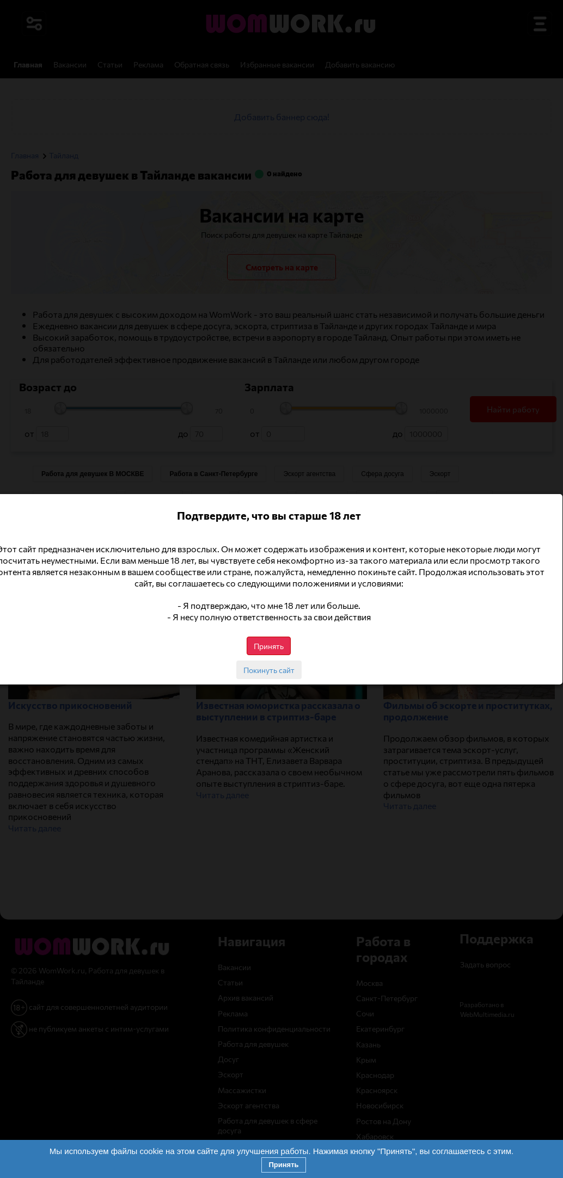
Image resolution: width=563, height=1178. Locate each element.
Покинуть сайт (281, 669)
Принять (283, 1165)
